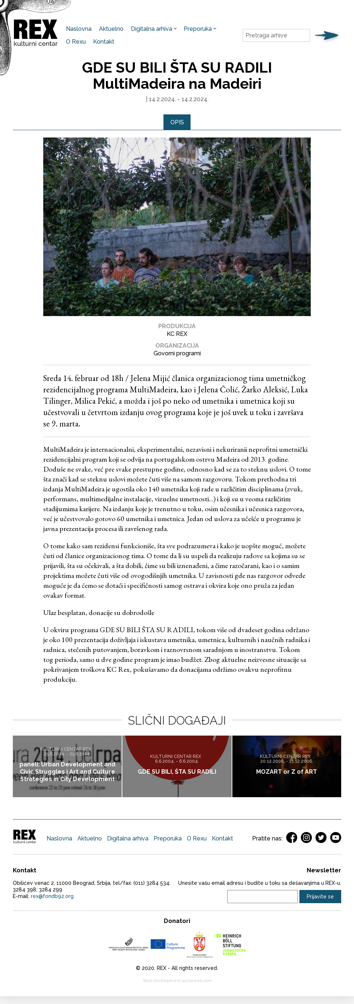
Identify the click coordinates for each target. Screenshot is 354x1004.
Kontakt (103, 41)
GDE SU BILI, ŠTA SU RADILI (177, 771)
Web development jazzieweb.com (177, 981)
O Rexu (76, 41)
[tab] (177, 122)
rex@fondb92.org (52, 896)
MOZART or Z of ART (286, 771)
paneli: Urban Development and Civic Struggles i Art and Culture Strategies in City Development (67, 772)
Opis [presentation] (177, 122)
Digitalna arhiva (149, 28)
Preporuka (196, 28)
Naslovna (79, 28)
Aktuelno (111, 28)
